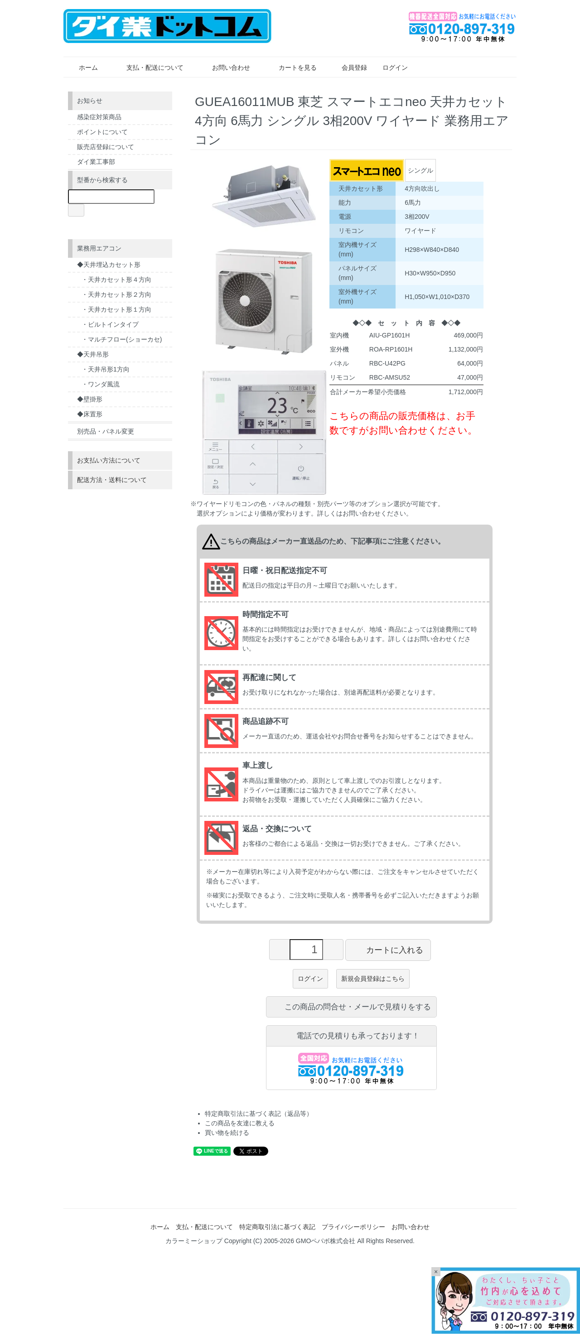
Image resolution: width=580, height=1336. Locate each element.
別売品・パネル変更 (105, 431)
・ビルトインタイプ (110, 324)
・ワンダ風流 (101, 384)
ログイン (390, 67)
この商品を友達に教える (240, 1123)
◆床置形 (89, 414)
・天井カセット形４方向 (116, 279)
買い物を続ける (227, 1132)
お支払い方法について (108, 460)
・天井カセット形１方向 (116, 309)
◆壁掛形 (89, 399)
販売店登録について (105, 146)
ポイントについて (102, 131)
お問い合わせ (224, 67)
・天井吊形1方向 (106, 369)
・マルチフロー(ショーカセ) (122, 339)
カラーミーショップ (193, 1240)
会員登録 (349, 67)
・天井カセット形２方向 (116, 294)
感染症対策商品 (99, 117)
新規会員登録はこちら (373, 978)
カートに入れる (388, 949)
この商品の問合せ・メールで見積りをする (351, 1007)
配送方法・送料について (112, 479)
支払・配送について (148, 67)
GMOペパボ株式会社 (325, 1240)
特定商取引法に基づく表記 (277, 1226)
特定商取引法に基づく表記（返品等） (259, 1113)
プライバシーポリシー (353, 1226)
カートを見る (291, 67)
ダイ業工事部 (96, 161)
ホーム (82, 67)
